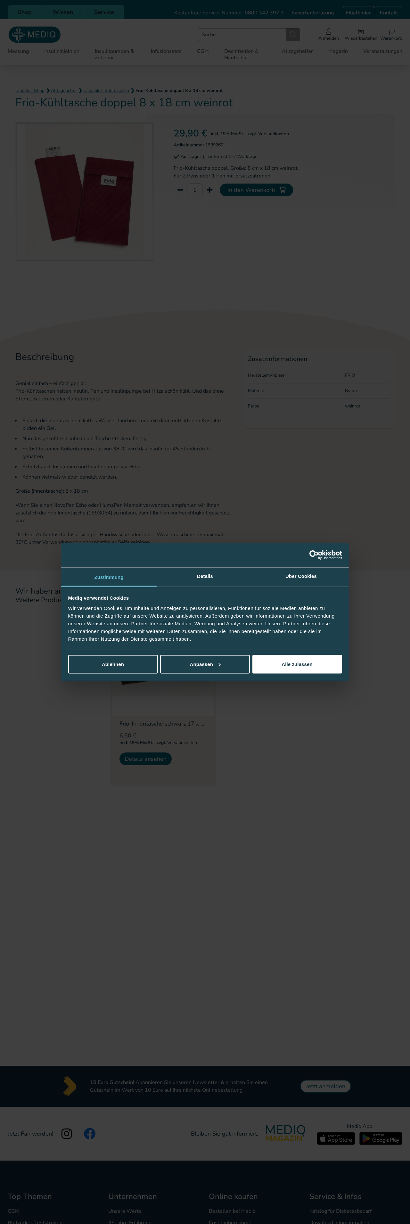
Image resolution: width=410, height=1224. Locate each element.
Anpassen (205, 664)
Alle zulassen (297, 664)
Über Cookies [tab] (301, 576)
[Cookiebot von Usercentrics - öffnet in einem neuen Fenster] (314, 555)
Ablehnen (113, 664)
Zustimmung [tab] (109, 576)
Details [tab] (205, 576)
